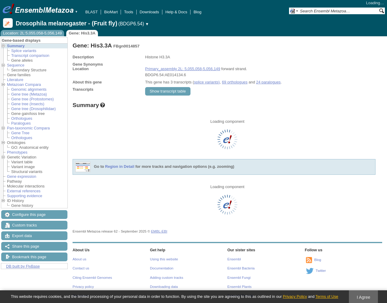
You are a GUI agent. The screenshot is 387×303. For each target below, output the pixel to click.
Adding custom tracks (166, 277)
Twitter (321, 270)
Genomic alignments (29, 89)
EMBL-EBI (159, 231)
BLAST (91, 12)
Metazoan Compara (24, 84)
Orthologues (21, 118)
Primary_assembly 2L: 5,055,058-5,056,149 (182, 69)
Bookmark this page (29, 257)
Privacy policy (83, 286)
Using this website (164, 259)
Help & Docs (176, 12)
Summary (15, 46)
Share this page (25, 246)
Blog (197, 12)
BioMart (111, 12)
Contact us (81, 268)
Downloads (149, 12)
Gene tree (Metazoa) (29, 94)
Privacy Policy (295, 296)
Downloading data (164, 286)
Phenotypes (17, 152)
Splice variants (23, 50)
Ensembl (234, 259)
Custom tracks (24, 225)
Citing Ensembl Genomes (92, 277)
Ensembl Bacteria (241, 268)
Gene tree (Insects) (27, 104)
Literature (15, 79)
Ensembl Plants (239, 286)
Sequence (15, 65)
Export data (22, 235)
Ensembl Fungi (239, 277)
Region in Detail (120, 167)
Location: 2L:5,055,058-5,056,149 (32, 33)
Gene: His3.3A (82, 33)
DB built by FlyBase (23, 266)
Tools (128, 12)
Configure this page (29, 214)
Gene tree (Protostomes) (32, 99)
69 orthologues (235, 82)
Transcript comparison (30, 55)
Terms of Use (326, 296)
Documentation (161, 268)
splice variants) (207, 82)
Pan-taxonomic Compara (28, 128)
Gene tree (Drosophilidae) (33, 108)
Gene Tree (20, 133)
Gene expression (21, 176)
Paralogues (21, 123)
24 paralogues (268, 82)
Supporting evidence (24, 196)
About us (79, 259)
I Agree (363, 297)
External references (24, 191)
